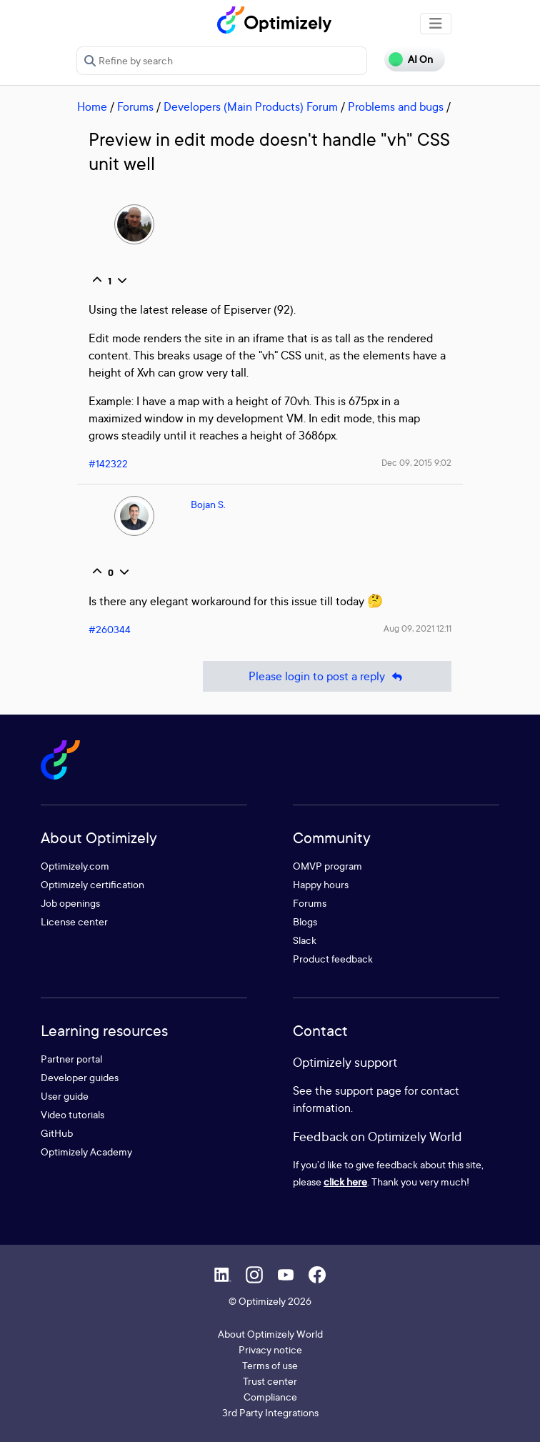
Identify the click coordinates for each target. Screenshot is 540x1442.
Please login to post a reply (327, 676)
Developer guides (80, 1077)
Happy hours (321, 884)
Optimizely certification (92, 884)
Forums (135, 106)
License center (74, 921)
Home (92, 106)
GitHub (57, 1133)
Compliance (270, 1396)
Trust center (270, 1381)
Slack (304, 940)
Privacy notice (270, 1349)
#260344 (110, 629)
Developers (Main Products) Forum (251, 106)
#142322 (108, 463)
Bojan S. (208, 504)
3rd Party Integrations (270, 1412)
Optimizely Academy (86, 1151)
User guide (65, 1096)
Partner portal (71, 1058)
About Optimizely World (270, 1334)
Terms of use (270, 1365)
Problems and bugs (396, 106)
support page (368, 1090)
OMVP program (327, 865)
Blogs (305, 921)
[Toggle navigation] (435, 23)
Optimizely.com (75, 865)
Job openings (70, 903)
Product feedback (333, 958)
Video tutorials (72, 1114)
